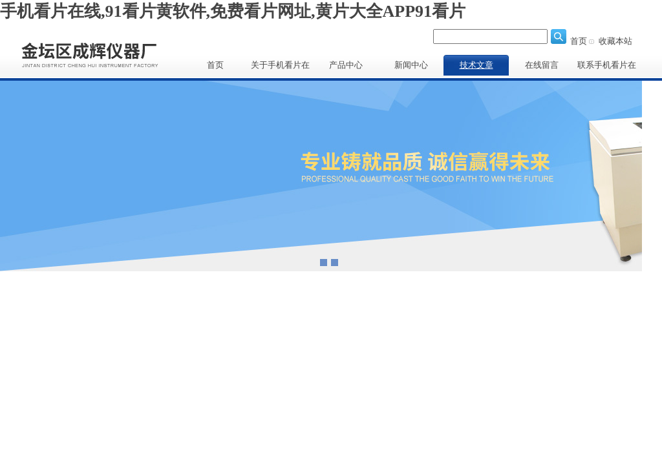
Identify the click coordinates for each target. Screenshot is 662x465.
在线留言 (542, 65)
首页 (578, 41)
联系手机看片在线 (606, 68)
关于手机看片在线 (280, 68)
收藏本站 (615, 41)
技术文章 (476, 65)
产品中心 (346, 65)
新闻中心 (411, 65)
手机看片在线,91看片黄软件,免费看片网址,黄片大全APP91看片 (232, 11)
